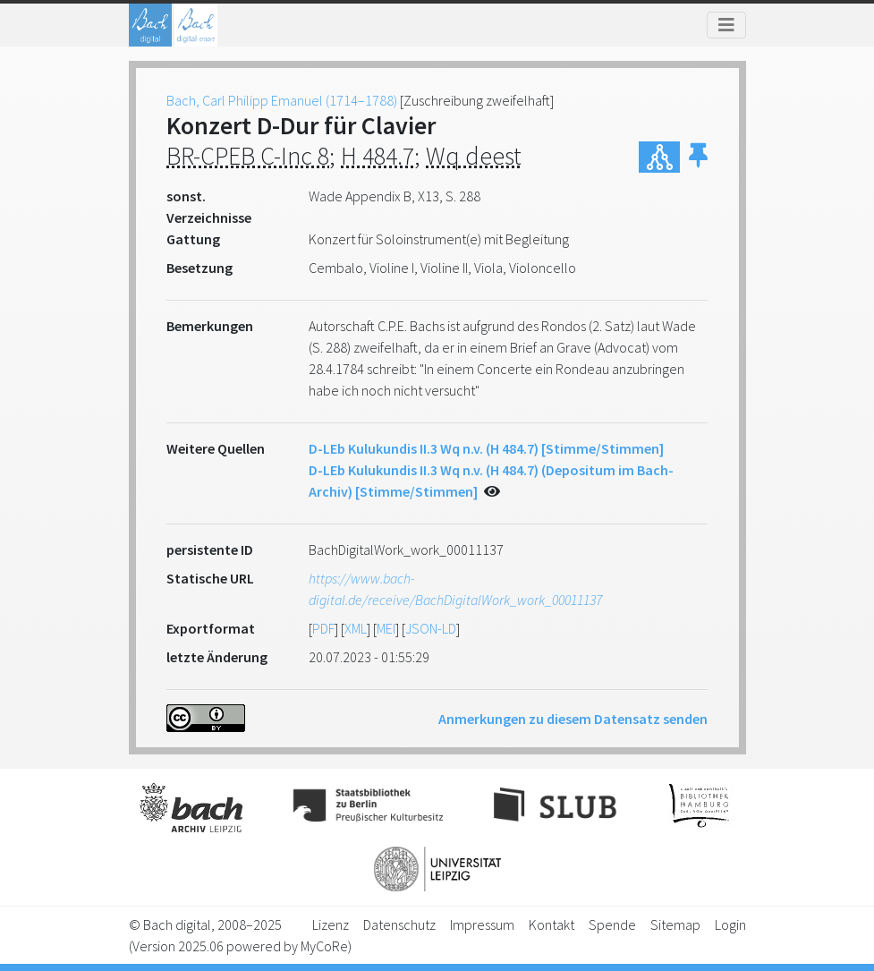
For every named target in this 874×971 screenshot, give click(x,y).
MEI (386, 628)
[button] (698, 157)
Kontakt (551, 924)
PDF (323, 628)
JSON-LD (430, 628)
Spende (612, 924)
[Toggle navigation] (726, 25)
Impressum (482, 924)
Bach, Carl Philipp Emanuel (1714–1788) (281, 100)
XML (355, 628)
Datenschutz (399, 924)
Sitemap (675, 924)
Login (730, 924)
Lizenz (330, 924)
